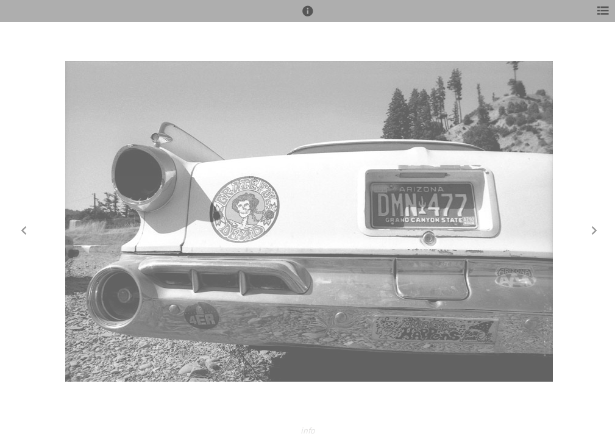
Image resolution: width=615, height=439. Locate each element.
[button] (307, 16)
